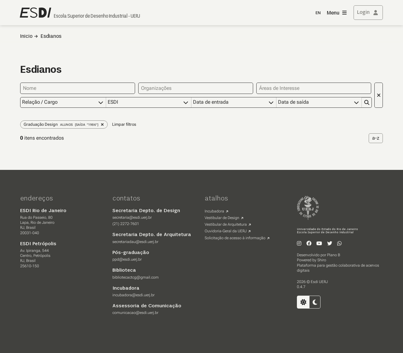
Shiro (321, 260)
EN (318, 13)
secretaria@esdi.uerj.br (132, 217)
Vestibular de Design (222, 217)
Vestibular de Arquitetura (226, 224)
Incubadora (214, 211)
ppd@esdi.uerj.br (127, 259)
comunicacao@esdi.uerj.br (135, 312)
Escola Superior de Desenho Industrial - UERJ (97, 16)
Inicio (26, 36)
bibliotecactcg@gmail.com (135, 277)
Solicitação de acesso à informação (235, 237)
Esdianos (51, 36)
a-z (375, 138)
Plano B (333, 254)
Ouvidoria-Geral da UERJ (226, 231)
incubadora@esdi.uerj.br (133, 294)
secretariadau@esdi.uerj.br (135, 241)
